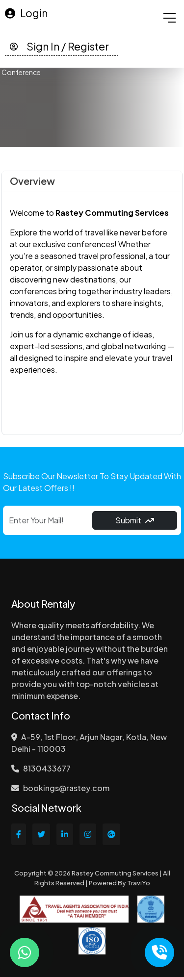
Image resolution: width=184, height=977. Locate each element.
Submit (134, 520)
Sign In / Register (59, 46)
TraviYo (138, 883)
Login (26, 13)
